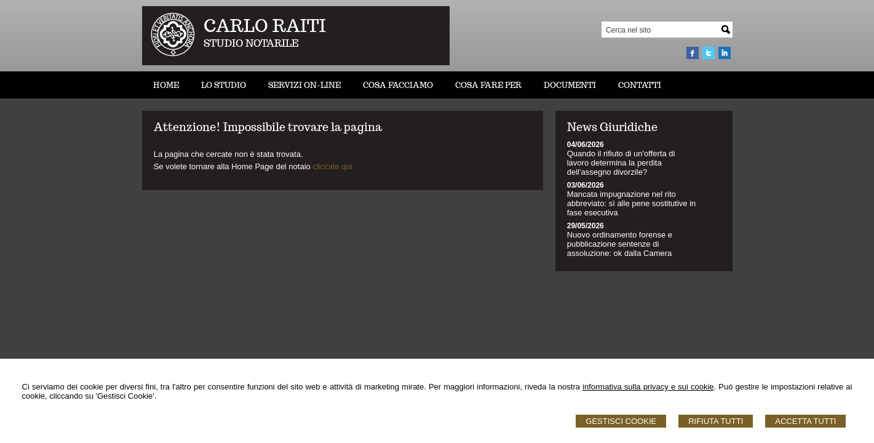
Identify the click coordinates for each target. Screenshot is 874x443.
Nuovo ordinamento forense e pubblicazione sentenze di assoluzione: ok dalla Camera (619, 244)
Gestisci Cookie (621, 421)
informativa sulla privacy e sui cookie (648, 386)
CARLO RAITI (265, 25)
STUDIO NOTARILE (251, 43)
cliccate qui (332, 166)
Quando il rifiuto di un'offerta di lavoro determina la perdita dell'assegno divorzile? (621, 163)
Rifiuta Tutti (715, 421)
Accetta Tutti (805, 421)
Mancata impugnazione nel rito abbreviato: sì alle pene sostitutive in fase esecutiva (631, 203)
